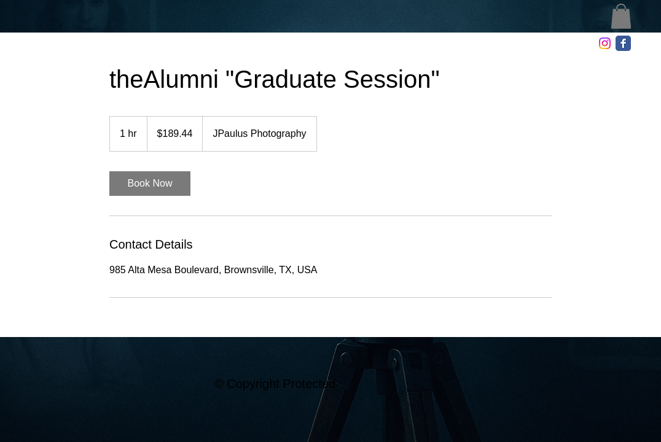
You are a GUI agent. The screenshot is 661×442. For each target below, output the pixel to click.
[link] (149, 183)
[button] (621, 16)
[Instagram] (604, 43)
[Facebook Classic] (623, 43)
